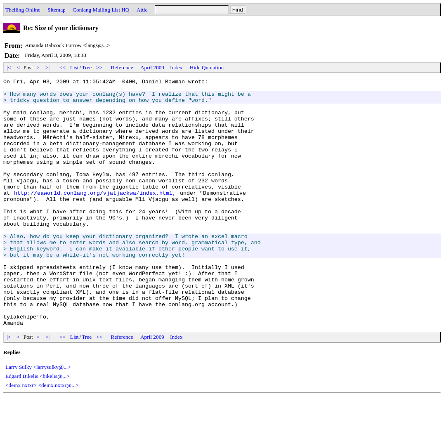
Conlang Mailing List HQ (101, 10)
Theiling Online (22, 10)
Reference (122, 67)
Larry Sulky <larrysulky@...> (38, 416)
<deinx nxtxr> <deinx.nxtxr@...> (42, 435)
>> (99, 67)
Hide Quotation (207, 67)
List (74, 67)
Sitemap (56, 10)
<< (62, 67)
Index (176, 67)
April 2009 (152, 67)
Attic (142, 10)
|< (8, 67)
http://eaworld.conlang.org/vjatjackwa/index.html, (95, 216)
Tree (87, 67)
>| (47, 67)
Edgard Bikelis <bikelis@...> (37, 425)
